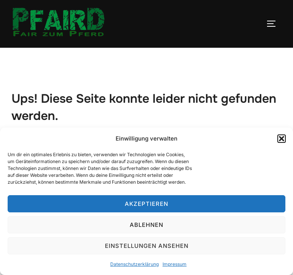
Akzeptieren (146, 203)
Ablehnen (146, 224)
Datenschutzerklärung (134, 264)
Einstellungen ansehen (146, 245)
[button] (281, 138)
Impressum (175, 264)
